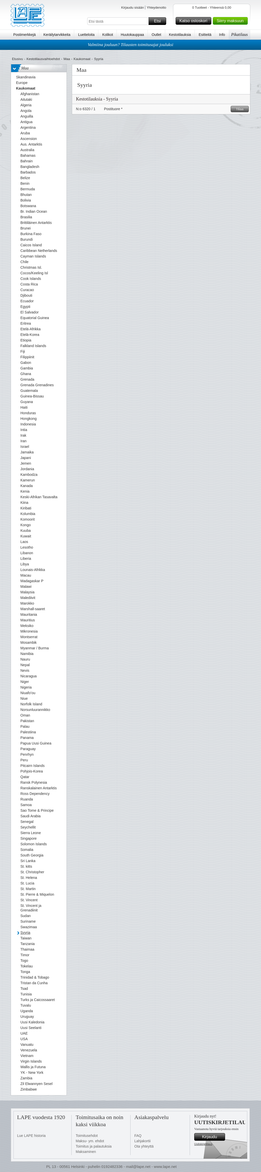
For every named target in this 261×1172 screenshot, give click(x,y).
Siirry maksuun (231, 21)
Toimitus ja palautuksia (94, 1146)
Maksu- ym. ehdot (90, 1141)
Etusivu (17, 59)
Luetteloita (86, 35)
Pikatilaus (239, 34)
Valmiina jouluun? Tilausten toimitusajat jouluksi (130, 44)
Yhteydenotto (156, 7)
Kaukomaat (82, 59)
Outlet (156, 35)
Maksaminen (86, 1152)
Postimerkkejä (24, 35)
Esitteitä (205, 35)
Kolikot (107, 35)
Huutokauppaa (132, 35)
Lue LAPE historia (31, 1136)
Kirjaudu (213, 1137)
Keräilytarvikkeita (56, 35)
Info (222, 35)
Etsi (159, 21)
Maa (66, 59)
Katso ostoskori (194, 21)
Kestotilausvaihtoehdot (43, 59)
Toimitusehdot (87, 1136)
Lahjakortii (142, 1141)
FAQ (137, 1136)
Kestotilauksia (180, 35)
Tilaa (241, 109)
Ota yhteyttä (143, 1146)
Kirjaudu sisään (132, 7)
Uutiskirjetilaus (203, 1144)
